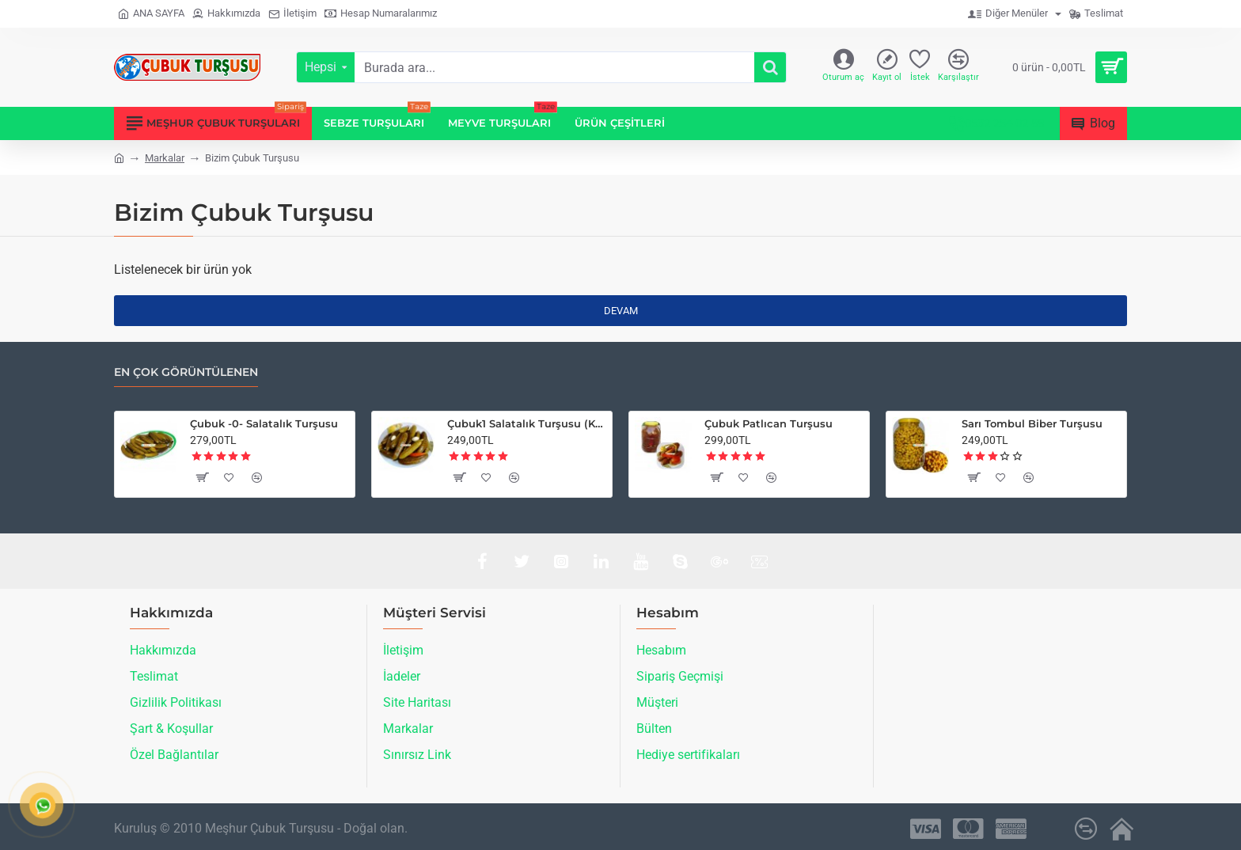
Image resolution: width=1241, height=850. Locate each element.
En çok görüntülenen (186, 372)
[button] (202, 477)
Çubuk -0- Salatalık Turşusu (264, 423)
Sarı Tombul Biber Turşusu (1032, 423)
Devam (621, 311)
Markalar (164, 158)
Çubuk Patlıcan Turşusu (768, 423)
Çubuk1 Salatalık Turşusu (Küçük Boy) (526, 423)
